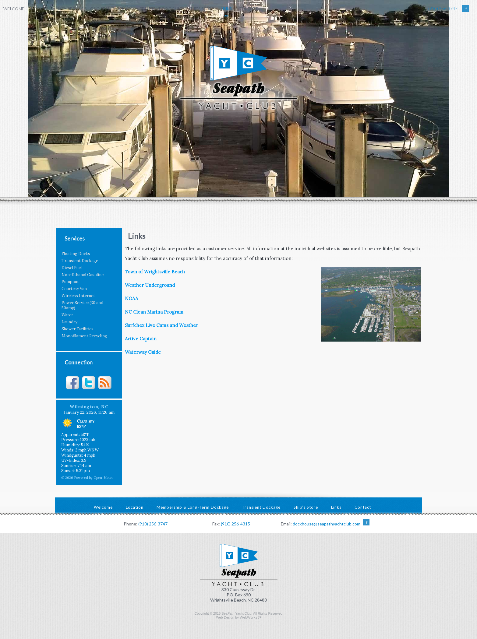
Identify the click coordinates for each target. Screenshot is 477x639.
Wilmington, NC (89, 406)
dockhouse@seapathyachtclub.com (326, 523)
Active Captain (141, 339)
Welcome (13, 8)
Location (41, 8)
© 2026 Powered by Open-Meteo (87, 478)
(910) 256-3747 (443, 8)
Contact (248, 8)
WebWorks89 (250, 617)
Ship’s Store (201, 8)
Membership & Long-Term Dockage (95, 8)
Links (226, 8)
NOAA (131, 298)
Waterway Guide (143, 352)
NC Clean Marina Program (154, 312)
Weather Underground (150, 285)
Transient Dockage (161, 8)
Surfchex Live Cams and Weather (161, 325)
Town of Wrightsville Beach (155, 272)
